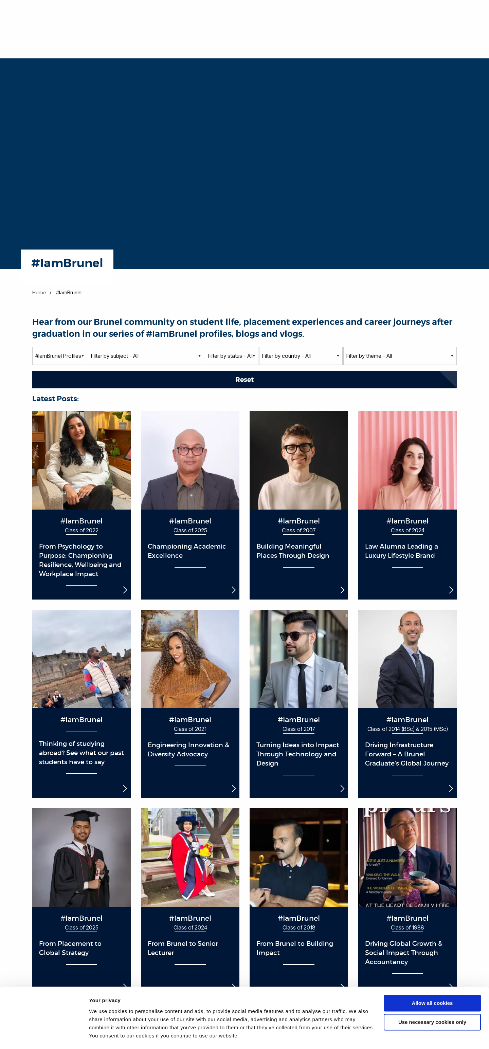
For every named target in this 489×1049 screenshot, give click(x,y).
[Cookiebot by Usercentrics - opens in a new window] (44, 1036)
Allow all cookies (432, 984)
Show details (105, 1035)
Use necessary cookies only (432, 1003)
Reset (244, 379)
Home (39, 292)
